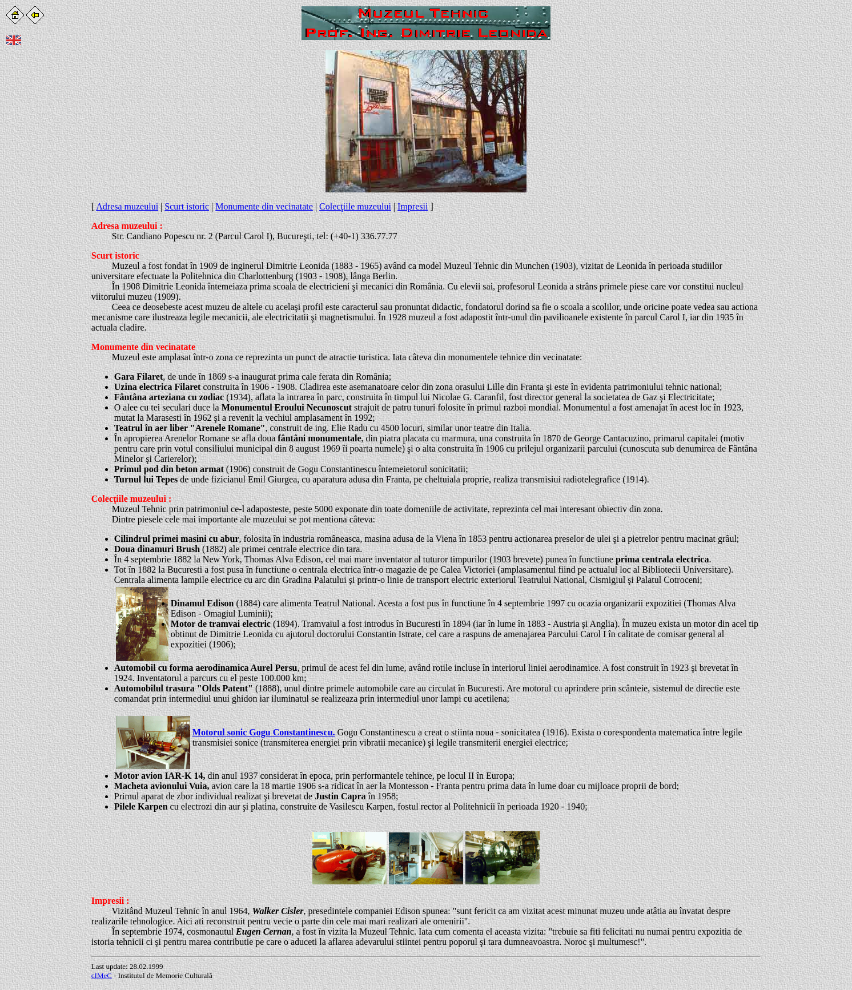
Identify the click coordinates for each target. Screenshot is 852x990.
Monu (103, 347)
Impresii (412, 206)
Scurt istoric (186, 206)
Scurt (101, 255)
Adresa (105, 226)
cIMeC (101, 975)
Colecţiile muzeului (355, 206)
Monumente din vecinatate (264, 206)
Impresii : (110, 901)
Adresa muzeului (127, 206)
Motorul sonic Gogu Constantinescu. (263, 732)
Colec (102, 499)
